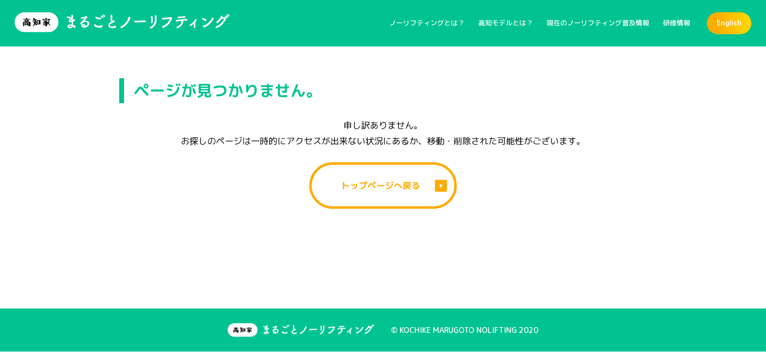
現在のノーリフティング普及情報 (598, 22)
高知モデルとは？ (505, 22)
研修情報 (676, 22)
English (729, 22)
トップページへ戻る (380, 185)
